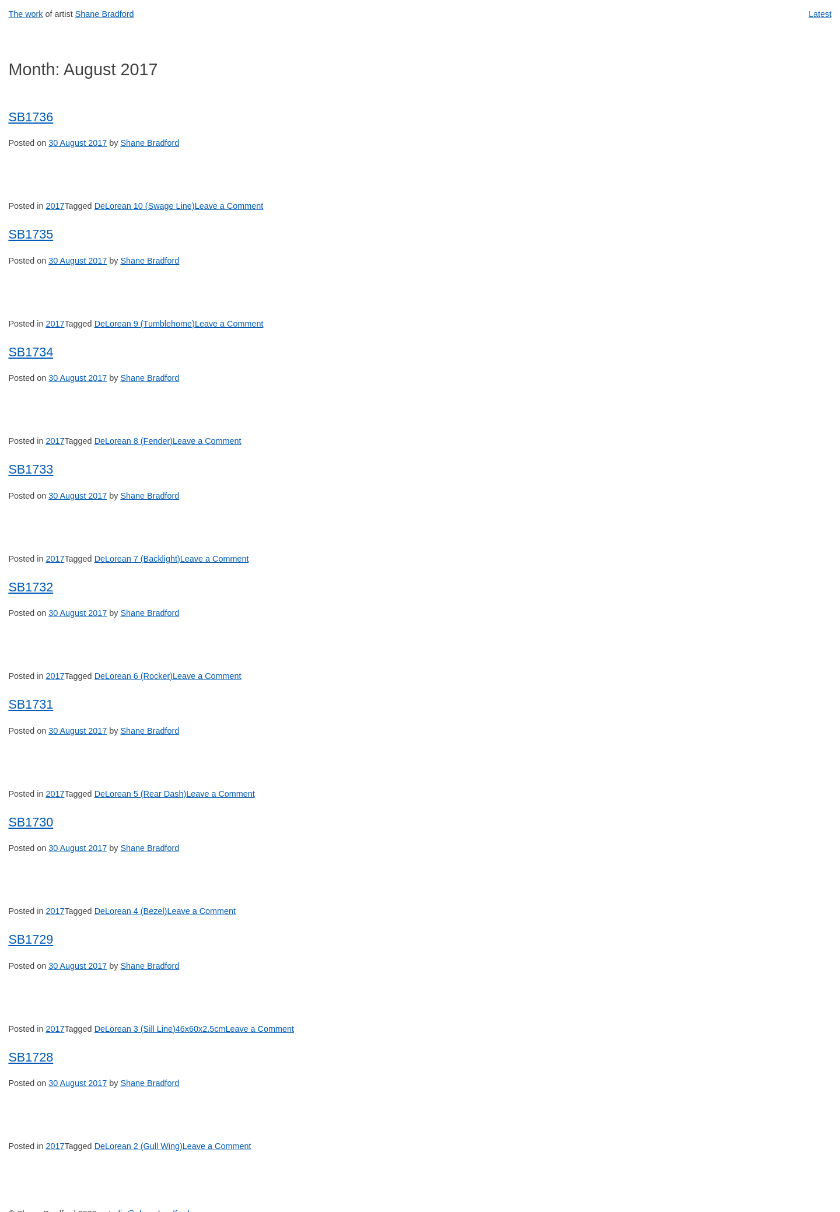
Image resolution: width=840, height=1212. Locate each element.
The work (25, 14)
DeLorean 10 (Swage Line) (144, 206)
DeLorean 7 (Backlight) (137, 558)
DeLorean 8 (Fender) (133, 441)
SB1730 (30, 822)
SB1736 (30, 117)
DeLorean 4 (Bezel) (130, 911)
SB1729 (30, 939)
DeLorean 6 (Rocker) (133, 676)
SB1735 (30, 234)
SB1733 (30, 469)
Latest (819, 14)
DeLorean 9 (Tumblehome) (144, 323)
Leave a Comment (229, 206)
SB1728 (30, 1057)
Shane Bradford (104, 14)
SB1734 (30, 352)
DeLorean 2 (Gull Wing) (138, 1146)
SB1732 (30, 587)
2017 (55, 206)
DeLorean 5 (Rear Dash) (140, 793)
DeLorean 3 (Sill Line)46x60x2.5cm (160, 1029)
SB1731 (30, 704)
